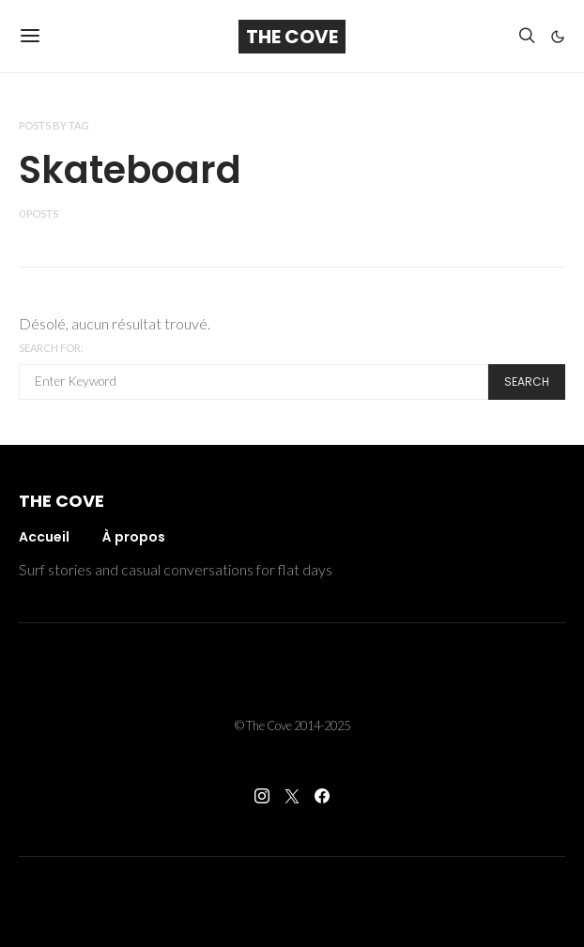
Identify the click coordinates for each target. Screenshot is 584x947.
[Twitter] (292, 795)
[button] (557, 36)
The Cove (292, 36)
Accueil (44, 536)
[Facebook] (322, 795)
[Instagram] (262, 795)
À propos (133, 536)
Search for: (51, 348)
